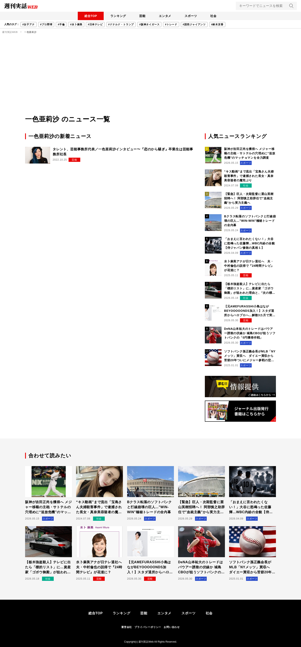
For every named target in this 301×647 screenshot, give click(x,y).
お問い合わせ (172, 627)
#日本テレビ (95, 24)
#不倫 (61, 24)
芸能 (142, 16)
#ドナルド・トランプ (121, 24)
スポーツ (191, 16)
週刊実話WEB (10, 32)
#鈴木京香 (217, 24)
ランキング (118, 16)
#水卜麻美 (76, 24)
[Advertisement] (150, 82)
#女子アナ (28, 24)
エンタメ (165, 16)
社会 (213, 16)
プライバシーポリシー (147, 627)
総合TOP (90, 16)
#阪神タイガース (149, 24)
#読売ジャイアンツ (194, 24)
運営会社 (126, 627)
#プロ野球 (46, 24)
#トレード (171, 24)
